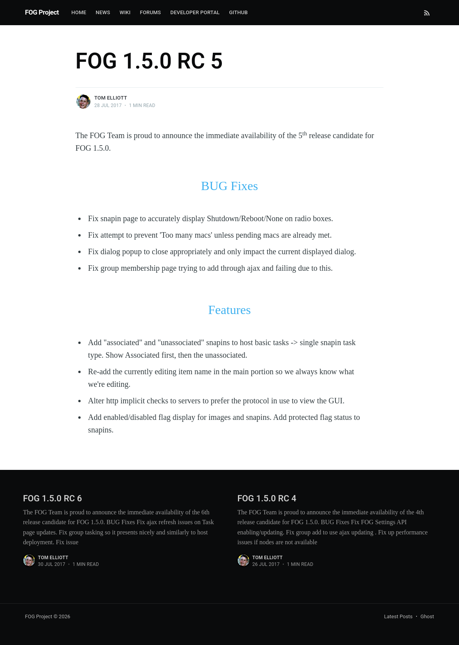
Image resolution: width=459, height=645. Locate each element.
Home (79, 12)
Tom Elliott (110, 98)
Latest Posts (398, 616)
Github (238, 12)
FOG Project (42, 12)
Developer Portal (194, 12)
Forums (150, 12)
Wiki (125, 12)
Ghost (427, 616)
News (103, 12)
